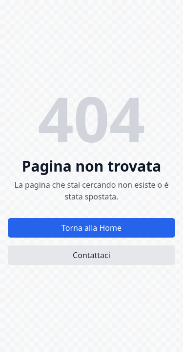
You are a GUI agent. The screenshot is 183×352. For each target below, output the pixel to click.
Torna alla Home (91, 227)
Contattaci (91, 255)
